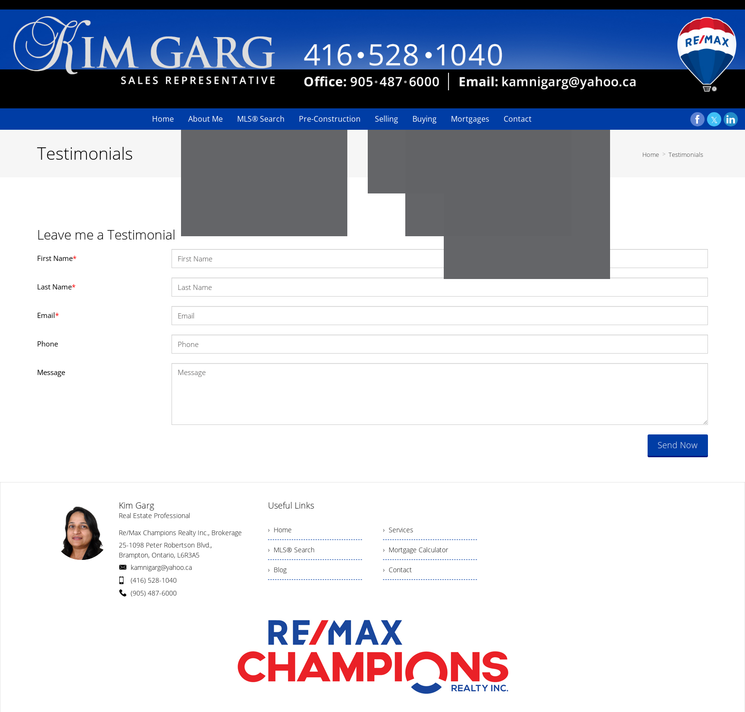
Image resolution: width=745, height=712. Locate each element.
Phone (47, 343)
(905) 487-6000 (154, 592)
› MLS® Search (291, 549)
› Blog (277, 569)
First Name (56, 258)
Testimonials (686, 154)
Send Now (677, 445)
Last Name (56, 286)
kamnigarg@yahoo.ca (161, 567)
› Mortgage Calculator (415, 549)
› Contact (397, 569)
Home (650, 154)
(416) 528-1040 (154, 580)
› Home (280, 529)
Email (48, 315)
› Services (398, 529)
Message (51, 372)
